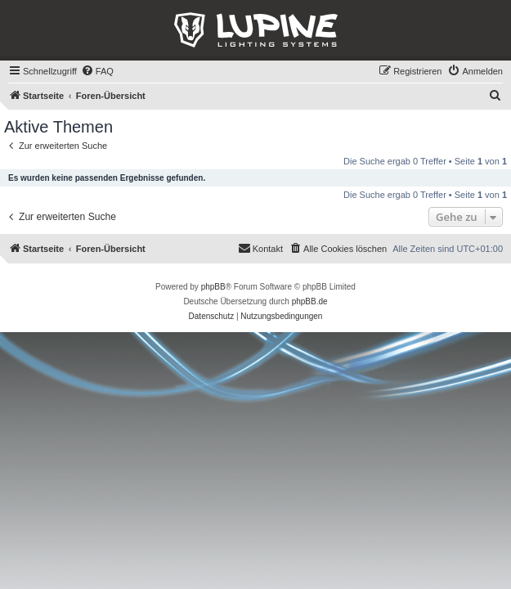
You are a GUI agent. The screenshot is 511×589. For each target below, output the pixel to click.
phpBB (213, 286)
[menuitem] (97, 71)
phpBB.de (310, 301)
